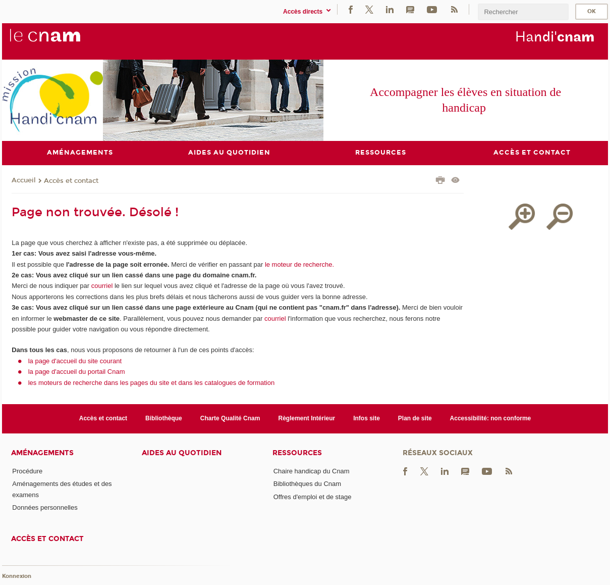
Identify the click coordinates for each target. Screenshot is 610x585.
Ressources (297, 453)
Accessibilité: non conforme (490, 418)
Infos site (366, 418)
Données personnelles (44, 507)
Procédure (27, 471)
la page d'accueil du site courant (75, 361)
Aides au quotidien (181, 453)
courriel (102, 285)
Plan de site (415, 418)
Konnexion (16, 576)
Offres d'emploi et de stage (312, 497)
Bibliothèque (163, 418)
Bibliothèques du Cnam (307, 484)
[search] (523, 12)
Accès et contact (71, 181)
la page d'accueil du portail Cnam (76, 371)
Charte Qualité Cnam (230, 418)
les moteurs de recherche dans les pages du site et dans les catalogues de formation (151, 382)
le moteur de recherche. (298, 264)
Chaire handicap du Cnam (311, 471)
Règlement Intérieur (306, 418)
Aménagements (42, 453)
